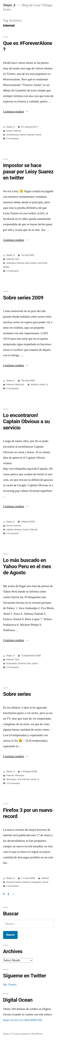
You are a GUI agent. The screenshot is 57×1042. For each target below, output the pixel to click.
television (19, 384)
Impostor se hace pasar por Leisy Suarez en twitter (28, 171)
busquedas (11, 663)
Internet (17, 130)
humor (9, 130)
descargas (11, 779)
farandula (11, 263)
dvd (19, 779)
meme (38, 134)
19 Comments (13, 783)
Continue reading (16, 111)
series (42, 384)
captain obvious (14, 529)
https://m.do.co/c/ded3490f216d (22, 1020)
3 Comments (12, 533)
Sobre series (17, 694)
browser (10, 882)
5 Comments (12, 138)
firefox (18, 882)
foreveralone (12, 134)
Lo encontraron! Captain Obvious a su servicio (26, 421)
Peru (17, 259)
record (45, 882)
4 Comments (12, 271)
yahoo (35, 663)
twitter (6, 267)
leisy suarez (31, 263)
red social (42, 263)
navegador (36, 882)
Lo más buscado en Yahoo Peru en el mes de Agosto (27, 566)
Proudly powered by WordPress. (27, 1034)
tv (47, 384)
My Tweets (10, 984)
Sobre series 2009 (23, 298)
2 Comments (12, 886)
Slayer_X (9, 5)
